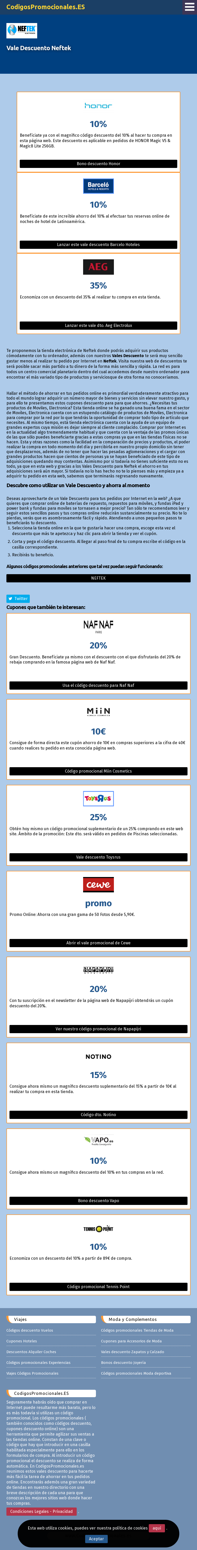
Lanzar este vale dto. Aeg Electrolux (98, 325)
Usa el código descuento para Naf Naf (98, 685)
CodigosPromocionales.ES (45, 6)
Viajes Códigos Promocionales (32, 1373)
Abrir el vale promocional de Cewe (98, 942)
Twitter (18, 598)
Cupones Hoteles (21, 1341)
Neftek (98, 578)
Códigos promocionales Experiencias (38, 1362)
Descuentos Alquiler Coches (31, 1352)
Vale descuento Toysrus (98, 857)
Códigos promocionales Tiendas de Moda (137, 1330)
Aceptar (96, 1538)
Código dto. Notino (98, 1114)
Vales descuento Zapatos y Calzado (132, 1352)
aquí (157, 1528)
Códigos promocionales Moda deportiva (136, 1373)
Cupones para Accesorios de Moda (131, 1341)
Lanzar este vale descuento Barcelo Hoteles (98, 244)
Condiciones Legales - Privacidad (41, 1511)
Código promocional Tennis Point (98, 1286)
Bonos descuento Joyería (123, 1362)
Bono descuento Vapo (98, 1200)
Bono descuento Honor (98, 163)
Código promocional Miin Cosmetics (98, 771)
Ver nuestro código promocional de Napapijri (98, 1029)
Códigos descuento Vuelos (29, 1330)
